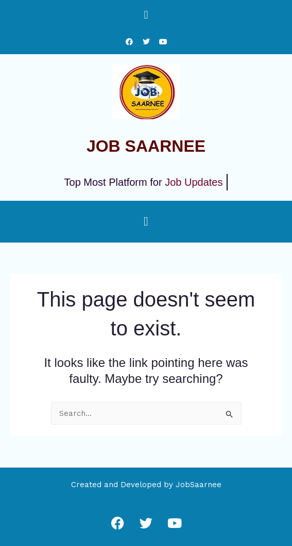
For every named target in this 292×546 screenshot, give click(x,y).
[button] (146, 14)
